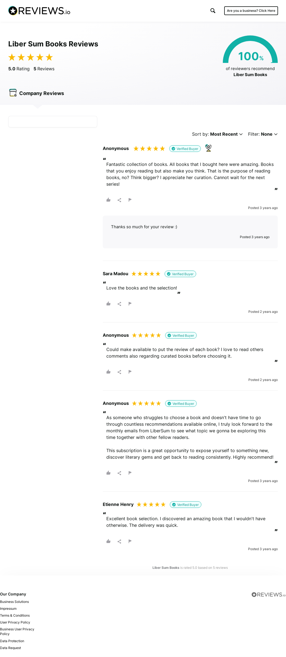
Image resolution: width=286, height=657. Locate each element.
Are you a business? (251, 11)
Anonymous (116, 148)
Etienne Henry (118, 505)
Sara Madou (115, 274)
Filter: (263, 134)
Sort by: (217, 134)
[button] (212, 10)
